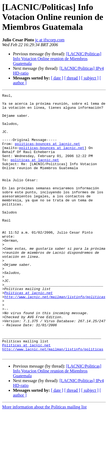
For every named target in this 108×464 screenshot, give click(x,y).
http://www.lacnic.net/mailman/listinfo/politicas (54, 337)
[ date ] (57, 78)
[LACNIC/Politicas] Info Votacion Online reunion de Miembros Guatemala (57, 59)
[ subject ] (90, 78)
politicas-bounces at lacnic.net (47, 154)
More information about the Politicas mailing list (44, 459)
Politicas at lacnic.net (28, 333)
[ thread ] (72, 78)
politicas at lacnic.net (35, 173)
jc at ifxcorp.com (50, 40)
